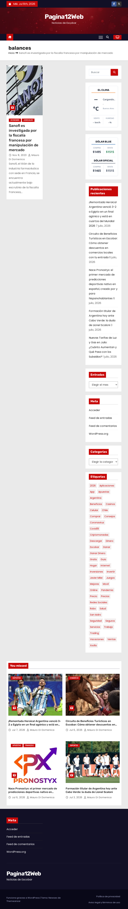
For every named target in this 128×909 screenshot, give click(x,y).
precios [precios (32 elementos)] (105, 596)
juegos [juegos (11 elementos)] (110, 577)
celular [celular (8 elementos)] (94, 510)
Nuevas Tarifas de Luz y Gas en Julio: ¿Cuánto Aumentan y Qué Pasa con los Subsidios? (103, 347)
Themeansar (13, 900)
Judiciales (28, 120)
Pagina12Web (64, 16)
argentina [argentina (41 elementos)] (95, 498)
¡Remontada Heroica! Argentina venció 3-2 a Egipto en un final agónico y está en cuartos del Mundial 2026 (34, 724)
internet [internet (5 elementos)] (105, 565)
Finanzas (29, 745)
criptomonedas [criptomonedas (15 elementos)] (99, 534)
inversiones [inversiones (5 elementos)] (96, 571)
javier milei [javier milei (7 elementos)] (96, 577)
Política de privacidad (108, 895)
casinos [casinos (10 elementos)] (110, 504)
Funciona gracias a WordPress (23, 897)
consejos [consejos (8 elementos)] (109, 516)
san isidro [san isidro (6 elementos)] (95, 614)
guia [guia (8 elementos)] (103, 559)
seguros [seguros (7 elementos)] (110, 620)
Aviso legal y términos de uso (104, 901)
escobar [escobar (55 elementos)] (94, 547)
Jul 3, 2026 (76, 796)
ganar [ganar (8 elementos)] (106, 547)
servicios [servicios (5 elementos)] (95, 627)
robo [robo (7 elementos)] (93, 608)
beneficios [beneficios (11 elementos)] (96, 504)
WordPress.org (98, 434)
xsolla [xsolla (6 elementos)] (93, 645)
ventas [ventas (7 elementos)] (112, 639)
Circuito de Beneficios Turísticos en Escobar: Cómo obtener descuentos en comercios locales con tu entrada (90, 724)
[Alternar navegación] (100, 37)
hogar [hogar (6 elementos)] (93, 565)
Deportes (16, 678)
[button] (108, 37)
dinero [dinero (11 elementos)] (109, 541)
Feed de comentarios (103, 426)
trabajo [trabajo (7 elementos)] (108, 627)
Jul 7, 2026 (19, 729)
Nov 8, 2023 (19, 155)
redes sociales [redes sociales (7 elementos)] (98, 602)
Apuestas (16, 745)
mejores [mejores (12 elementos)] (94, 584)
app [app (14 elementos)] (92, 491)
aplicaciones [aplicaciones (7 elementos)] (107, 485)
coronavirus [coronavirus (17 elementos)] (97, 522)
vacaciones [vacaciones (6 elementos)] (97, 639)
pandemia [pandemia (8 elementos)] (107, 590)
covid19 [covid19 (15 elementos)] (94, 528)
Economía (14, 120)
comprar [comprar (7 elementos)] (95, 516)
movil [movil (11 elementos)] (106, 584)
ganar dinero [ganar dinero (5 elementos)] (97, 553)
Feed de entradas (100, 418)
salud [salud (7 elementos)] (103, 608)
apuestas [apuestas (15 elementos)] (103, 491)
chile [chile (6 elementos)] (105, 510)
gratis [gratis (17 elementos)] (93, 559)
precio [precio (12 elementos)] (93, 596)
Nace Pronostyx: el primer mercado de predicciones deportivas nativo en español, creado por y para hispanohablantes (103, 284)
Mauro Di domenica (40, 729)
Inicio (11, 53)
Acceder (94, 410)
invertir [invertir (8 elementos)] (111, 571)
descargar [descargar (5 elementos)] (96, 541)
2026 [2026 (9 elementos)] (93, 485)
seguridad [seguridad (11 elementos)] (96, 620)
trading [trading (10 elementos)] (94, 633)
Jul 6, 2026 (76, 729)
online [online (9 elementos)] (94, 590)
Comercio (74, 678)
